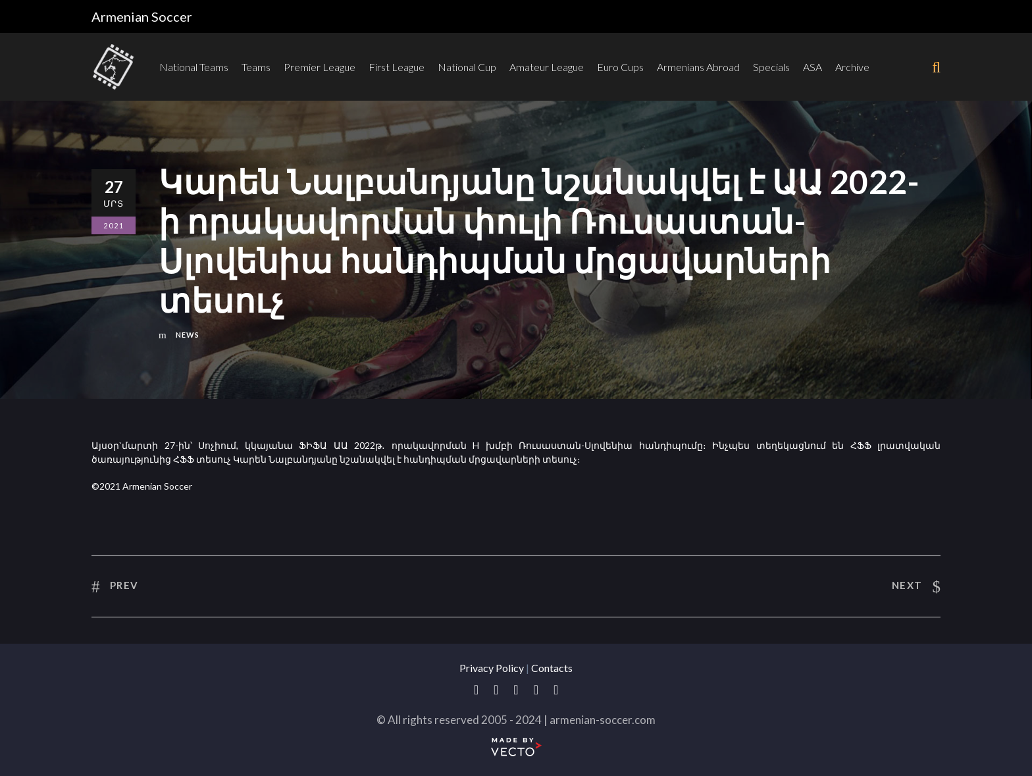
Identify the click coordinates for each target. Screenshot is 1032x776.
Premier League (319, 67)
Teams (256, 67)
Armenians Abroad (698, 67)
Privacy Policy (491, 667)
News (187, 334)
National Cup (467, 67)
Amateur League (546, 67)
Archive (852, 67)
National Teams (193, 67)
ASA (812, 67)
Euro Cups (620, 67)
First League (397, 67)
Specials (771, 67)
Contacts (552, 667)
